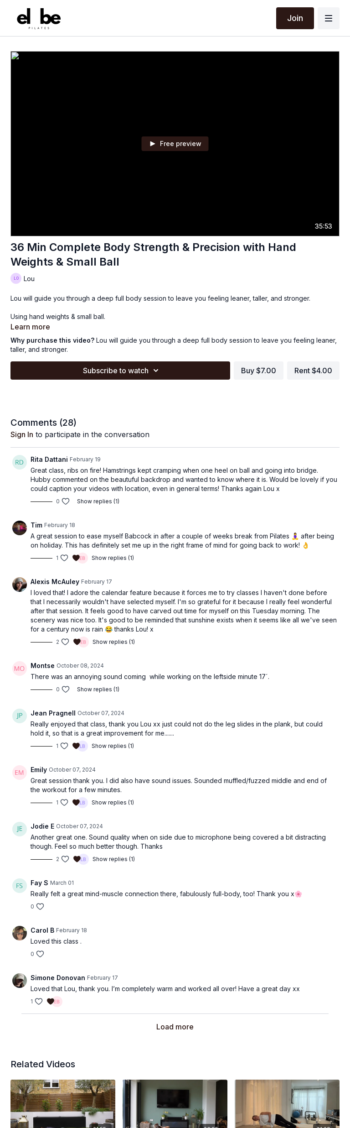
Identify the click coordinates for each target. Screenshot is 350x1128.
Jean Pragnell (53, 713)
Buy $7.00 (258, 370)
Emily (39, 769)
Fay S (39, 883)
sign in (21, 434)
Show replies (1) (98, 501)
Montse (43, 665)
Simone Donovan (58, 978)
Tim (36, 525)
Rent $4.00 (313, 370)
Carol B (42, 930)
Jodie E (42, 826)
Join (295, 18)
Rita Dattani (49, 459)
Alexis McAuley (55, 581)
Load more (175, 1026)
